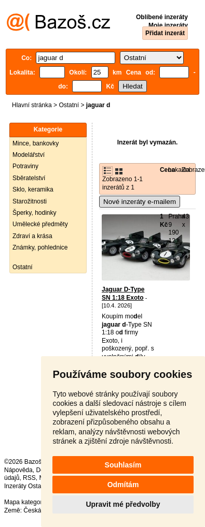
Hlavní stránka (32, 105)
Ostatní (69, 105)
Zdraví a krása (32, 236)
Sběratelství (28, 178)
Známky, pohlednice (40, 247)
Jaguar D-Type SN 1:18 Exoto (123, 293)
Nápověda (18, 470)
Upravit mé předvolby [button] (123, 504)
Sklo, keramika (32, 189)
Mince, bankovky (35, 143)
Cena (167, 169)
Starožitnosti (29, 201)
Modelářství (28, 154)
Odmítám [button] (123, 484)
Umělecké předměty (40, 224)
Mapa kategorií (24, 502)
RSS (29, 477)
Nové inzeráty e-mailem (139, 202)
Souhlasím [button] (123, 465)
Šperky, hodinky (34, 212)
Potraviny (25, 166)
